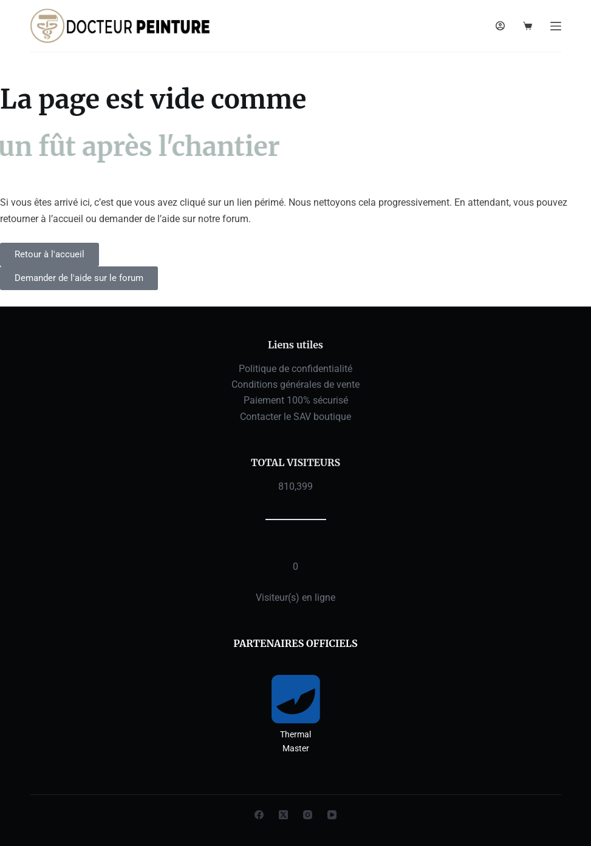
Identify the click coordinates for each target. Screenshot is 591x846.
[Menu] (555, 26)
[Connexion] (500, 25)
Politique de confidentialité (295, 368)
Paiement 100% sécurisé (296, 400)
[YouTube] (331, 814)
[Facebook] (259, 814)
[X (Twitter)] (283, 814)
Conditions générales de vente (295, 384)
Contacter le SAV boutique (295, 416)
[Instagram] (307, 814)
